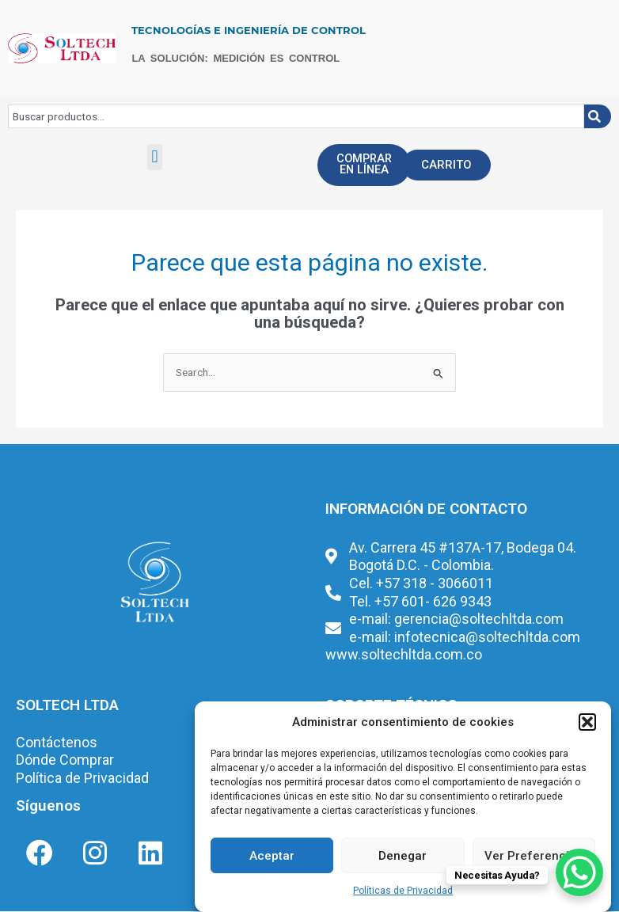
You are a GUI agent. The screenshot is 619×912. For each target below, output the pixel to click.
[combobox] (296, 116)
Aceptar (271, 856)
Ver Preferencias (533, 856)
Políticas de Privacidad (403, 890)
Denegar (402, 856)
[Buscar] (597, 116)
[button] (587, 722)
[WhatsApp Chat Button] (579, 872)
